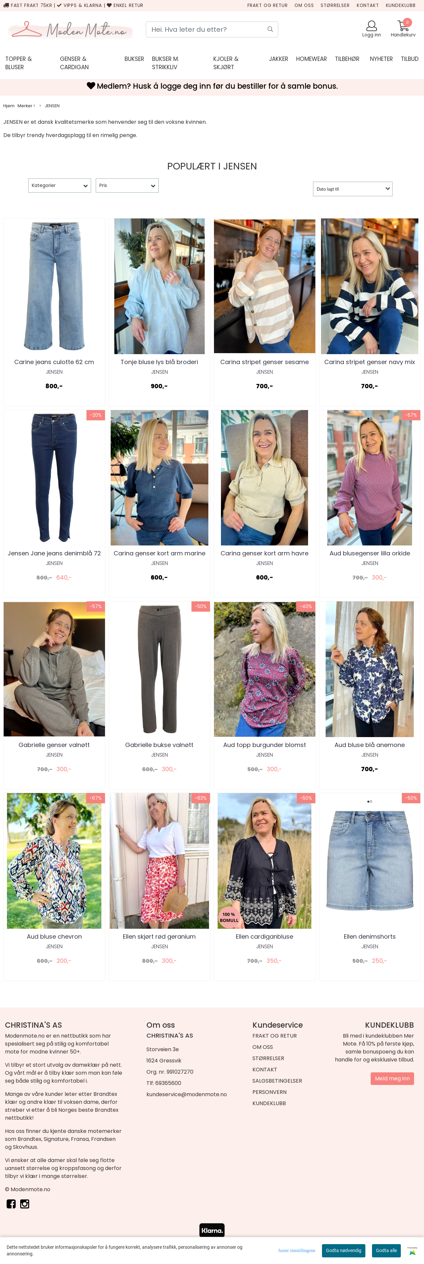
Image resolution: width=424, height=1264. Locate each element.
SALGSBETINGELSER (277, 1081)
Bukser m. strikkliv (165, 63)
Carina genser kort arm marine (159, 553)
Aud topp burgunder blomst (264, 745)
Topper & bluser (18, 63)
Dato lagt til (328, 189)
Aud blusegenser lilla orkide (370, 553)
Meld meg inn (392, 1078)
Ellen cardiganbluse (264, 936)
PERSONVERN (269, 1092)
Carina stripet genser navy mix (369, 362)
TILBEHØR (347, 59)
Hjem (9, 106)
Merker (26, 106)
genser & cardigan (74, 63)
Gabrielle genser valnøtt (54, 745)
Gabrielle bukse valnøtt (159, 745)
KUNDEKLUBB (401, 5)
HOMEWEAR (311, 59)
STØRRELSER (335, 5)
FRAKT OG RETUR (267, 5)
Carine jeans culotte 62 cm (54, 362)
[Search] (212, 29)
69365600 (168, 1083)
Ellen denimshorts (370, 936)
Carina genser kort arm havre (264, 553)
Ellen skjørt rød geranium (159, 936)
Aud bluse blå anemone (370, 745)
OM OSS (304, 5)
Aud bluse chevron (54, 936)
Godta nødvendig (343, 1250)
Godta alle (386, 1250)
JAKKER (278, 59)
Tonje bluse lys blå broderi (159, 362)
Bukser (134, 59)
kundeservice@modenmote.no (186, 1094)
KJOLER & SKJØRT (225, 63)
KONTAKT (368, 5)
